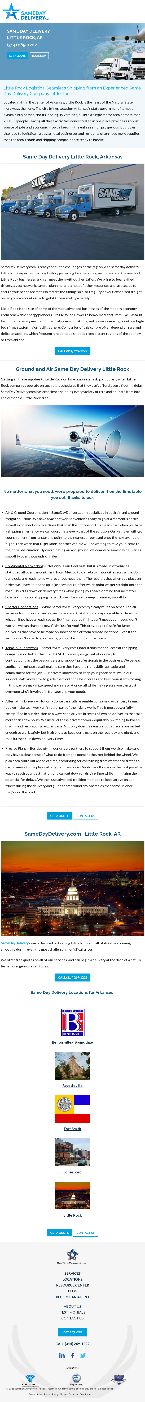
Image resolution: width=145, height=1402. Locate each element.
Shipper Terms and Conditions (75, 1394)
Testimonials (72, 1312)
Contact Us (72, 1318)
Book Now (39, 55)
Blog (72, 1291)
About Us (72, 1306)
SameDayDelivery (15, 943)
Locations (72, 1279)
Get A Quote (72, 1332)
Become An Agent (72, 1297)
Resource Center (72, 1285)
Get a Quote (17, 55)
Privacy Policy (51, 1394)
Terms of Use (36, 1394)
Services (72, 1273)
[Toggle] (138, 8)
